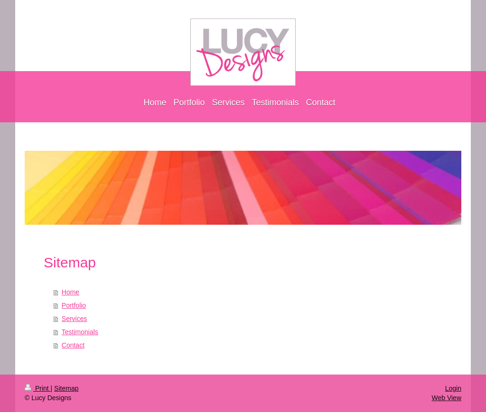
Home (70, 292)
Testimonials (80, 332)
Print (38, 388)
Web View (446, 398)
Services (74, 318)
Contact (73, 345)
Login (453, 388)
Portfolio (74, 305)
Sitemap (66, 388)
